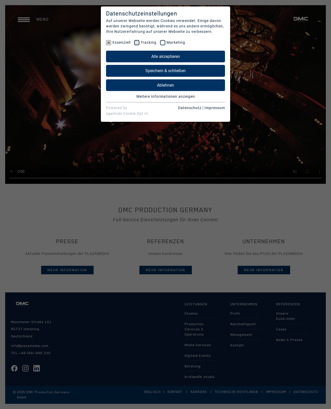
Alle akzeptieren (165, 56)
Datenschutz (189, 108)
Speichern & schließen (165, 70)
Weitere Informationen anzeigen (165, 96)
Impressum (215, 108)
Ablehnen (165, 85)
